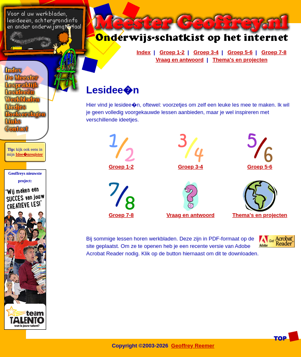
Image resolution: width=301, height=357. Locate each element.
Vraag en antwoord (179, 60)
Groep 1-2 (172, 52)
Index (143, 52)
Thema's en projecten (239, 60)
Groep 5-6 (240, 52)
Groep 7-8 (274, 52)
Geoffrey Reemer (192, 346)
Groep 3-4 (206, 52)
